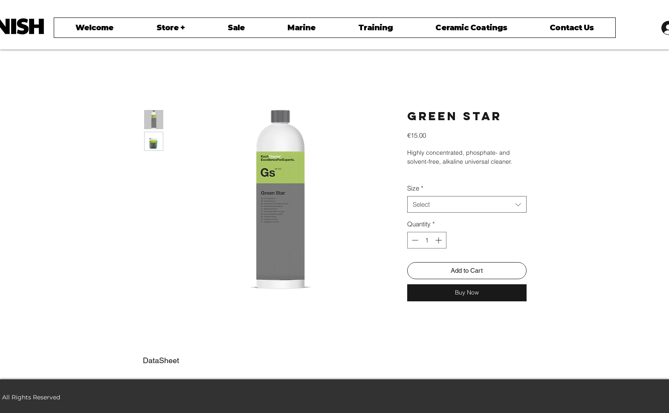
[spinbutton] (427, 240)
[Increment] (439, 240)
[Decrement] (414, 240)
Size (415, 188)
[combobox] (467, 204)
